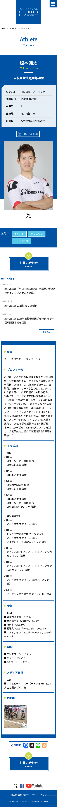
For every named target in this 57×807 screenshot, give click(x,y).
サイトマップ (39, 795)
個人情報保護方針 (20, 795)
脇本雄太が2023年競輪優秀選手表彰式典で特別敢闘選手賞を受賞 (29, 320)
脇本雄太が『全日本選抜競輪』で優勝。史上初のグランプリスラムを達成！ (29, 290)
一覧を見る (46, 331)
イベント (19, 233)
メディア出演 (21, 241)
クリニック (37, 233)
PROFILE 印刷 (30, 133)
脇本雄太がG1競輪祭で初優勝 (20, 305)
